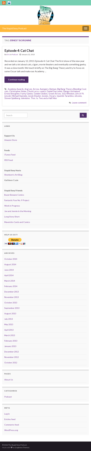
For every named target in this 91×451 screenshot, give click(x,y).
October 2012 (10, 362)
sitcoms (78, 96)
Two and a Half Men (48, 98)
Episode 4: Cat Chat (19, 51)
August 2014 (10, 264)
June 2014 (9, 270)
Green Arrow (54, 93)
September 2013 (11, 308)
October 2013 (10, 302)
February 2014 (10, 286)
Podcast (15, 54)
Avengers (44, 89)
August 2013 (10, 313)
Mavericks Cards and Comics (17, 222)
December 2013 (11, 291)
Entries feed (9, 419)
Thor (33, 98)
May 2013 (8, 324)
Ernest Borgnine (12, 93)
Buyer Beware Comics (14, 195)
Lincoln (7, 96)
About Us (8, 379)
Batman (52, 89)
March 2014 (9, 281)
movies (45, 96)
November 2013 (11, 297)
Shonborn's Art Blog (13, 174)
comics (43, 91)
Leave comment (79, 102)
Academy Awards (16, 89)
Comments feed (11, 424)
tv (37, 98)
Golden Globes (41, 93)
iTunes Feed (9, 154)
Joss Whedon (68, 93)
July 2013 (8, 319)
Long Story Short (12, 216)
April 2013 (9, 330)
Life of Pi (79, 93)
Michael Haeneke (19, 96)
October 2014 (10, 259)
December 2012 (11, 351)
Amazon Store (10, 140)
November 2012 (11, 357)
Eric (8, 54)
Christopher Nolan (17, 91)
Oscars (52, 96)
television (25, 98)
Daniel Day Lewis (54, 91)
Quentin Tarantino (65, 96)
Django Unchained (71, 91)
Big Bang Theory (64, 89)
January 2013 (10, 346)
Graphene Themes (22, 447)
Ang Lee (28, 89)
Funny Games (26, 93)
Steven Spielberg (12, 98)
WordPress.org (11, 430)
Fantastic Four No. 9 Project (16, 200)
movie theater (34, 96)
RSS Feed (8, 160)
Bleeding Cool (79, 89)
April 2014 (9, 275)
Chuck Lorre (33, 91)
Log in (7, 414)
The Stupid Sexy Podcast (14, 28)
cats (6, 91)
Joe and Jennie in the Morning (17, 211)
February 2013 (10, 341)
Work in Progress (12, 205)
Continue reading (16, 79)
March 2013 (9, 335)
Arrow (36, 89)
